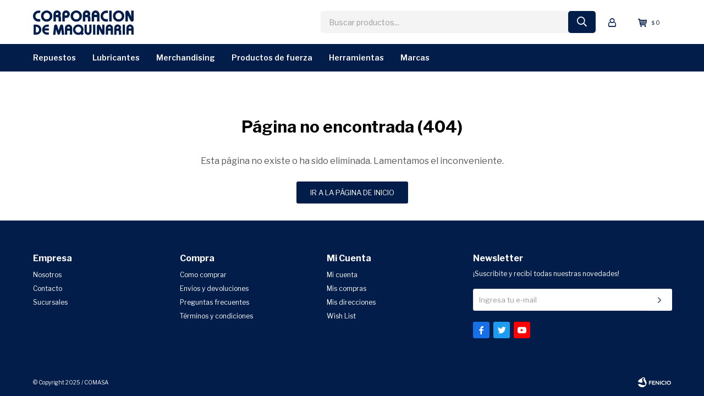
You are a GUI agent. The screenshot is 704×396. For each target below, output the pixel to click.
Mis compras (346, 288)
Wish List (341, 316)
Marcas (415, 57)
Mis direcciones (351, 302)
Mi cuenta (342, 275)
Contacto (47, 288)
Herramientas (356, 57)
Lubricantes (116, 57)
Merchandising (185, 57)
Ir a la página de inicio (352, 192)
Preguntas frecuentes (214, 302)
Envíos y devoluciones (214, 288)
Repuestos (54, 57)
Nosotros (47, 275)
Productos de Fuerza (272, 57)
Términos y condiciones (216, 316)
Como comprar (203, 275)
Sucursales (50, 302)
